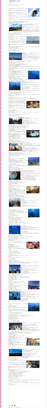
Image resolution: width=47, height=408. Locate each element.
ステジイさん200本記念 (24, 394)
